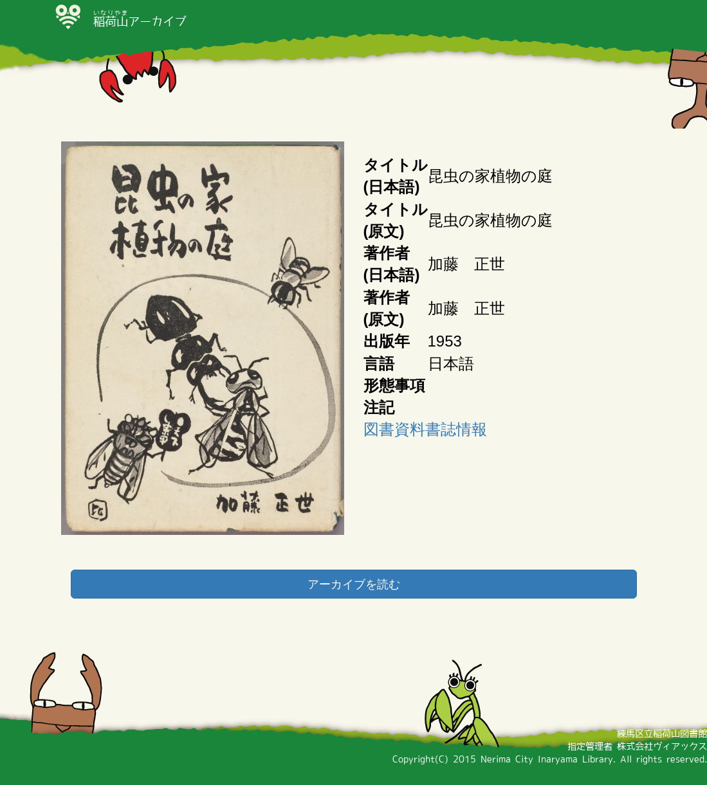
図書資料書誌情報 (425, 429)
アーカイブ (139, 21)
